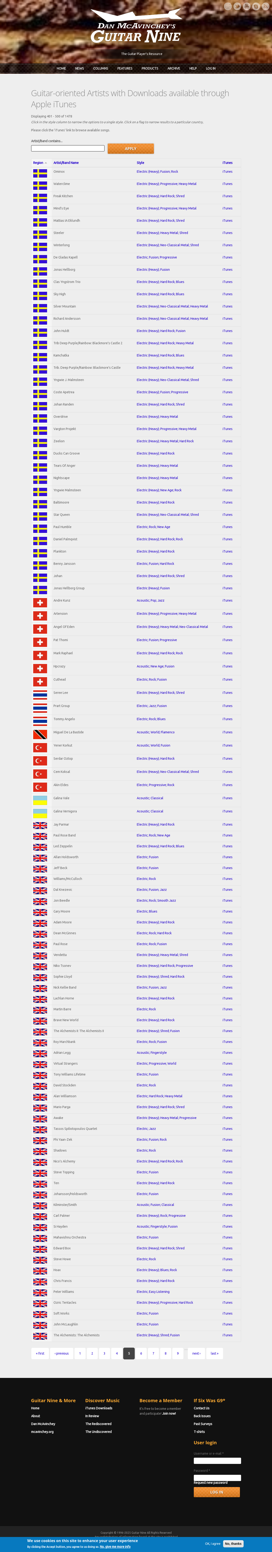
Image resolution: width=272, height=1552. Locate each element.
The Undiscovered (98, 1432)
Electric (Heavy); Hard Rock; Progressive (165, 966)
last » (214, 1353)
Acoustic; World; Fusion (153, 745)
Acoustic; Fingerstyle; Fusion (157, 1226)
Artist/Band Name (66, 163)
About (35, 1416)
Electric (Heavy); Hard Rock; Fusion (161, 331)
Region (40, 163)
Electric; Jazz (146, 1129)
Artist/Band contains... (47, 141)
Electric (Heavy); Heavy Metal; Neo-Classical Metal (172, 627)
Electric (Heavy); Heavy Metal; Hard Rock (165, 441)
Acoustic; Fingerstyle (152, 1052)
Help (193, 68)
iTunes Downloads (98, 1408)
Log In (210, 68)
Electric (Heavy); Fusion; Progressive (162, 392)
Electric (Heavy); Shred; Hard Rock (161, 976)
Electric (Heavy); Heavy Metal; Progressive (167, 1118)
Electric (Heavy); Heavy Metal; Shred (162, 233)
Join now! (169, 1413)
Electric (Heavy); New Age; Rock (159, 490)
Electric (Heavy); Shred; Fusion (158, 1031)
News (79, 68)
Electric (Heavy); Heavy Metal (157, 416)
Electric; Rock (146, 879)
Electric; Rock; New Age (153, 527)
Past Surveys (203, 1424)
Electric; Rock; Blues (151, 719)
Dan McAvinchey (43, 1424)
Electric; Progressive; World (156, 1063)
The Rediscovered (98, 1424)
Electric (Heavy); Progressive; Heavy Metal (167, 184)
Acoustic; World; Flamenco (156, 732)
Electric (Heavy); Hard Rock (156, 453)
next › (196, 1353)
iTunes (228, 163)
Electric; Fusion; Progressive (157, 257)
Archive (173, 68)
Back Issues (202, 1416)
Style (140, 163)
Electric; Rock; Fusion (152, 679)
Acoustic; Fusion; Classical (155, 1205)
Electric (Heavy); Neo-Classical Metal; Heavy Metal (172, 306)
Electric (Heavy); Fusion (153, 269)
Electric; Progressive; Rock (155, 785)
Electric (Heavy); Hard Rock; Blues (160, 282)
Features (124, 68)
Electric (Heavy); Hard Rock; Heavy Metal (165, 343)
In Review (92, 1416)
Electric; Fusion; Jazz (152, 889)
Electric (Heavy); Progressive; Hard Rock (165, 1302)
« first (40, 1353)
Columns (100, 68)
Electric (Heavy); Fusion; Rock (157, 171)
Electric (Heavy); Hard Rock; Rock (160, 539)
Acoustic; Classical (150, 798)
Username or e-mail (209, 1453)
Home (61, 68)
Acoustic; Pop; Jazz (150, 600)
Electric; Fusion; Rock (152, 1139)
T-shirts (199, 1432)
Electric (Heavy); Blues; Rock (157, 1270)
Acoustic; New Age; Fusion (155, 666)
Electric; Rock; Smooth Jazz (156, 900)
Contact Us (201, 1408)
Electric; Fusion (147, 857)
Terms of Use (160, 1541)
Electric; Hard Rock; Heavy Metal (159, 1096)
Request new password (210, 1482)
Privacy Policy (191, 1541)
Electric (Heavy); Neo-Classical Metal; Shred (168, 245)
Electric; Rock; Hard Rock (154, 933)
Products (150, 68)
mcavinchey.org (42, 1432)
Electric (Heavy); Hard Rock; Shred (161, 196)
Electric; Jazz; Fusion (152, 706)
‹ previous (62, 1353)
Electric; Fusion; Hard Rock (155, 563)
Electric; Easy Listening (153, 1292)
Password (202, 1470)
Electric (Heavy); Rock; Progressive (161, 1215)
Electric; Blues (147, 911)
